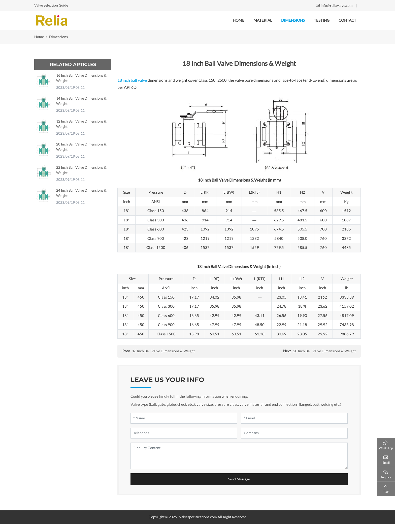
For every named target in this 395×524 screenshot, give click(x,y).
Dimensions (293, 20)
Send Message (239, 479)
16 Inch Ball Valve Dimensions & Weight (163, 351)
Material (262, 20)
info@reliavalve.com (337, 5)
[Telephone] (183, 433)
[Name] (183, 418)
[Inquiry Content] (239, 456)
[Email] (294, 418)
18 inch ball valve (132, 80)
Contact (347, 20)
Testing (322, 20)
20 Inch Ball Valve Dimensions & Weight (324, 351)
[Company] (294, 433)
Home (238, 20)
